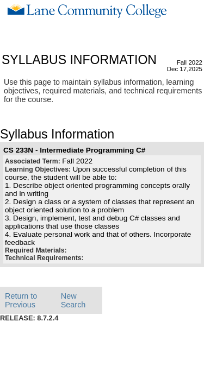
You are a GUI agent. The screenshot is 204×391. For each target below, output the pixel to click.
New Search (73, 300)
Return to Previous (21, 300)
